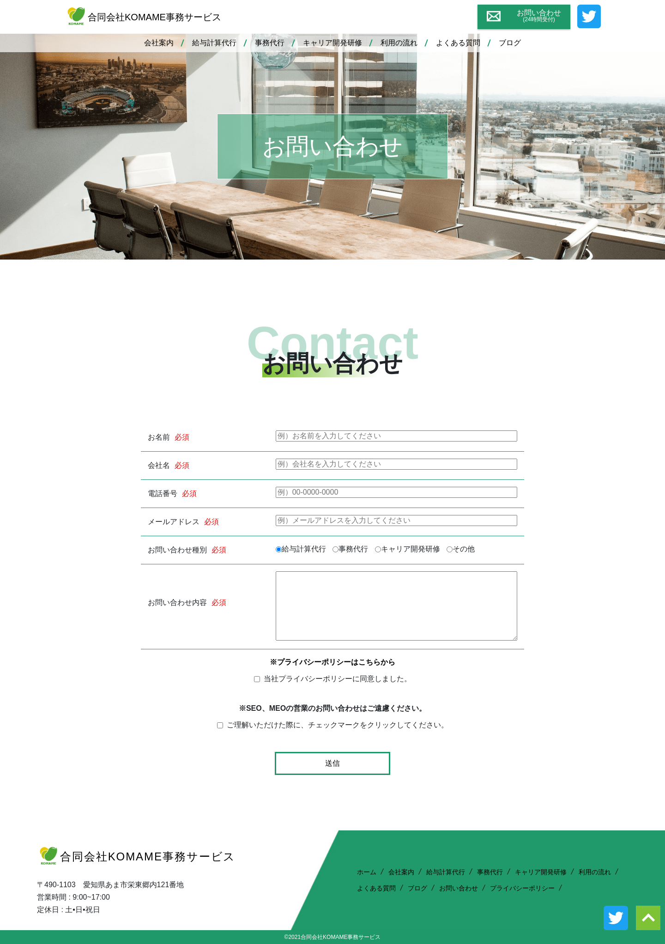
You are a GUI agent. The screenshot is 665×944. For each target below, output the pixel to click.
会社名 (159, 465)
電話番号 (162, 493)
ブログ (510, 43)
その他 (464, 549)
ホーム (366, 872)
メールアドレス (174, 522)
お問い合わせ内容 (177, 602)
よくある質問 (458, 43)
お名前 (159, 437)
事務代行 (269, 43)
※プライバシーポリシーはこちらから (332, 662)
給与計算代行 (214, 43)
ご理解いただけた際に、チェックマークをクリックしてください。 (337, 725)
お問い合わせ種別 (177, 550)
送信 (332, 763)
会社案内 (159, 43)
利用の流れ (399, 43)
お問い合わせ (458, 888)
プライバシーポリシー (522, 888)
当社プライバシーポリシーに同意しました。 (337, 679)
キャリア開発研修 (332, 43)
